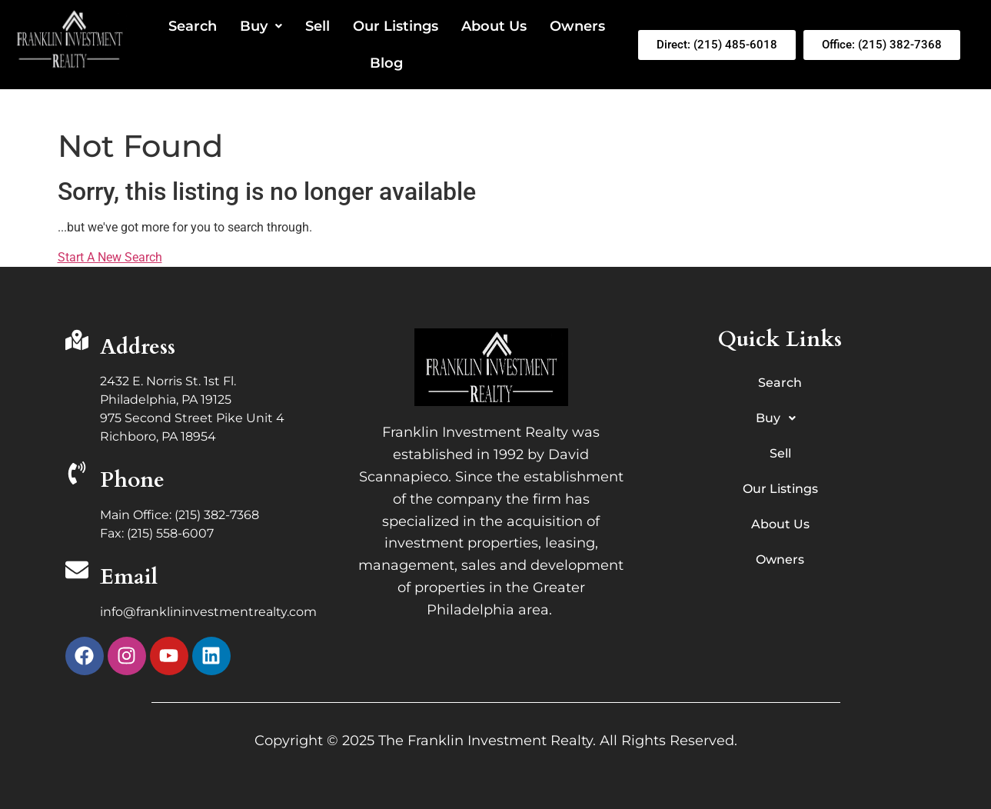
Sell (317, 26)
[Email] (76, 571)
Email (129, 576)
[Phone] (76, 474)
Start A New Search (110, 257)
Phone (132, 479)
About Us (494, 26)
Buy (261, 26)
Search (192, 26)
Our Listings (395, 26)
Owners (577, 26)
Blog (386, 63)
